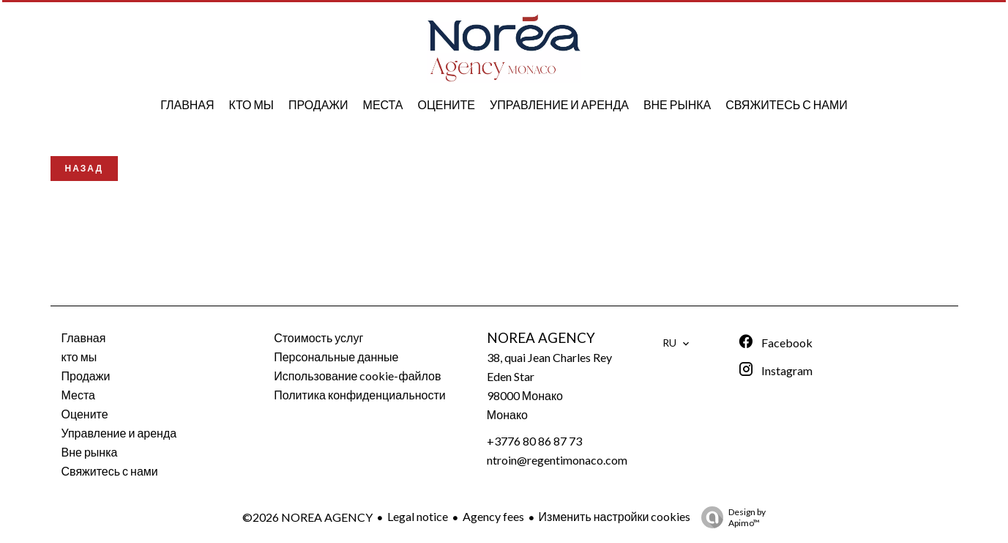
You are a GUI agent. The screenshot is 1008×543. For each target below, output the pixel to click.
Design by (730, 517)
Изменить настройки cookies (615, 516)
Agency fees (493, 516)
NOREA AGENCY (541, 338)
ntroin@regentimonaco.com (557, 460)
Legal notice (417, 516)
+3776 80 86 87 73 (534, 441)
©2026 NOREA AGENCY (307, 517)
